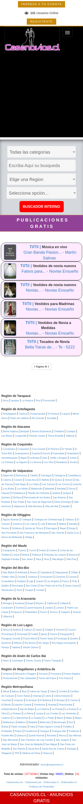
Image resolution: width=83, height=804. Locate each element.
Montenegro (59, 722)
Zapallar (65, 506)
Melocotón (45, 722)
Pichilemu (17, 528)
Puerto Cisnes (33, 660)
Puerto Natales (72, 673)
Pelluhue (36, 554)
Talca (38, 559)
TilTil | (35, 247)
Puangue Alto (59, 731)
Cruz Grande (39, 449)
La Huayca (27, 400)
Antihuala (22, 572)
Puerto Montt (30, 638)
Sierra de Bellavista (11, 537)
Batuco (15, 691)
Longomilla (21, 435)
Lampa (39, 713)
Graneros (18, 524)
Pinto (74, 581)
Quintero (6, 497)
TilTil (16, 753)
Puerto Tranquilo (53, 660)
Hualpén (21, 581)
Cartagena (60, 475)
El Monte (6, 704)
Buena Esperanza (41, 431)
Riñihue (18, 643)
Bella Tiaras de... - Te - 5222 (50, 347)
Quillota (56, 493)
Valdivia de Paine (31, 753)
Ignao (44, 634)
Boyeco (40, 603)
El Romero (54, 449)
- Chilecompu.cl (50, 782)
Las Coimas (48, 484)
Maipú (78, 718)
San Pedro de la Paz (51, 585)
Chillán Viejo (8, 576)
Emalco (43, 550)
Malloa (62, 524)
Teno (46, 559)
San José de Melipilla (31, 744)
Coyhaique (17, 660)
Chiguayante (61, 572)
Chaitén (49, 629)
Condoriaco (9, 449)
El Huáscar (54, 413)
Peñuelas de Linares (55, 554)
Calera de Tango (38, 691)
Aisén (6, 660)
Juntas (73, 457)
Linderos (6, 718)
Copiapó (70, 431)
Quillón (5, 585)
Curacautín (7, 607)
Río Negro (44, 643)
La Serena (35, 462)
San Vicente (57, 532)
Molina (25, 554)
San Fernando (9, 532)
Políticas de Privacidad (41, 786)
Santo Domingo (62, 502)
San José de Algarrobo (39, 502)
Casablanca (74, 475)
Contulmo (60, 576)
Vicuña (73, 462)
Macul (60, 718)
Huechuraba (65, 704)
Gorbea (20, 607)
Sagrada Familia (10, 559)
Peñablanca (18, 493)
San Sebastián (28, 678)
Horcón (46, 453)
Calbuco (28, 629)
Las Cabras (31, 524)
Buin (24, 691)
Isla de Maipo (27, 709)
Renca (62, 735)
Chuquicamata (37, 413)
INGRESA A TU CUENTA (41, 4)
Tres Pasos (65, 678)
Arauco (34, 572)
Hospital (52, 704)
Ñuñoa (4, 726)
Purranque (61, 638)
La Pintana (15, 713)
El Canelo (73, 700)
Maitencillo (36, 488)
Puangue (44, 731)
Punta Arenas (10, 678)
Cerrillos (62, 691)
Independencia (9, 709)
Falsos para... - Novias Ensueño (49, 271)
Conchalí (6, 700)
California (52, 603)
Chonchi (60, 629)
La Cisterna (43, 709)
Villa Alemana (35, 506)
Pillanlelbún (31, 612)
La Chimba (7, 462)
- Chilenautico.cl (68, 782)
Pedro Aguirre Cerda (49, 726)
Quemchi (6, 643)
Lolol (42, 524)
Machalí (52, 524)
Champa (37, 695)
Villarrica (7, 616)
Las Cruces (64, 484)
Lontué (16, 554)
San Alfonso (74, 735)
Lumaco (60, 607)
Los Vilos (49, 462)
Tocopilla (51, 418)
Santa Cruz (73, 532)
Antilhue (16, 629)
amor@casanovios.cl (52, 764)
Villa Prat (71, 559)
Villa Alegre (58, 559)
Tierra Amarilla (56, 435)
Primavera (56, 673)
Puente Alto (7, 735)
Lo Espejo (36, 718)
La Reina (28, 713)
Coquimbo (23, 449)
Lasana (66, 413)
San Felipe (19, 502)
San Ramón (19, 748)
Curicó (32, 550)
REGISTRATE (41, 21)
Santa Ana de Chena (53, 748)
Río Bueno (30, 643)
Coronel (72, 576)
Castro (38, 629)
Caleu (53, 691)
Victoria (77, 612)
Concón (18, 479)
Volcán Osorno (31, 647)
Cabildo (34, 475)
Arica (6, 400)
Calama (23, 413)
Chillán (74, 572)
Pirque (18, 731)
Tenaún (5, 647)
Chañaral (59, 431)
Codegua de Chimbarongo (48, 519)
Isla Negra (20, 484)
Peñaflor (67, 726)
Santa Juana (72, 585)
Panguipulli (66, 634)
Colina (47, 695)
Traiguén (65, 612)
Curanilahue (7, 581)
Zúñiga (28, 537)
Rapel (63, 528)
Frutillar (34, 634)
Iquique (15, 400)
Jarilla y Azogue (58, 457)
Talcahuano (7, 590)
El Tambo (67, 449)
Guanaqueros (22, 453)
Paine (32, 726)
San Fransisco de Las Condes (37, 740)
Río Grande (37, 418)
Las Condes (52, 713)
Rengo (72, 528)
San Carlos (32, 585)
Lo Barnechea (21, 718)
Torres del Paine (47, 678)
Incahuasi (34, 457)
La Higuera (22, 462)
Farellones (39, 704)
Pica (38, 400)
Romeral (73, 554)
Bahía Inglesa (10, 431)
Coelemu (32, 576)
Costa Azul (31, 479)
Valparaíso (19, 506)
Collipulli (64, 603)
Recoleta (51, 735)
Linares (53, 550)
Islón (44, 457)
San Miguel (51, 744)
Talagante (6, 753)
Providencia (30, 731)
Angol (30, 603)
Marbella (49, 488)
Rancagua (51, 528)
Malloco (21, 722)
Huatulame (73, 453)
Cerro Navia (23, 695)
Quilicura (21, 735)
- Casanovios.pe (32, 782)
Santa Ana (33, 748)
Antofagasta (9, 413)
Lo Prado (49, 718)
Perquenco (17, 612)
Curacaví (18, 700)
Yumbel (40, 590)
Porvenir (43, 673)
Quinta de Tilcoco (34, 528)
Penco (65, 581)
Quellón (74, 638)
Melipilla (32, 722)
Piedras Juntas (37, 435)
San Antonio (59, 497)
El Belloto (44, 479)
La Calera (34, 484)
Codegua (26, 519)
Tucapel (29, 590)
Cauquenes (9, 550)
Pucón (43, 612)
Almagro (7, 603)
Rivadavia (61, 462)
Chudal (21, 576)
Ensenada (22, 634)
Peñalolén (6, 731)
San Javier (27, 559)
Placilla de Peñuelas (39, 493)
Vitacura (47, 753)
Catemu (7, 479)
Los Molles (23, 488)
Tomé (19, 590)
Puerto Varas (47, 638)
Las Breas (6, 435)
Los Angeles (53, 581)
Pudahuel (74, 731)
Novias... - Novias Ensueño (50, 290)
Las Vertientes (69, 713)
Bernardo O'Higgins (25, 673)
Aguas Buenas (11, 519)
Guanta (36, 453)
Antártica (8, 673)
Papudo (5, 493)
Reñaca (17, 497)
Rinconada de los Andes (37, 497)
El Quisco (57, 479)
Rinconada (17, 585)
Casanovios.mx (14, 782)
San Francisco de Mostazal (34, 532)
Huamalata (58, 453)
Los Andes (8, 488)
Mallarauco (9, 722)
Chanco (22, 550)
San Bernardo (10, 740)
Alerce (6, 629)
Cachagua (46, 475)
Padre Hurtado (19, 726)
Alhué (6, 691)
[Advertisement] (41, 96)
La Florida (57, 709)
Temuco (54, 612)
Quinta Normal (36, 735)
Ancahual (20, 603)
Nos (71, 722)
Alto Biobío (9, 572)
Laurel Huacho (34, 607)
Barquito (24, 431)
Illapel (23, 457)
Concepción (46, 576)
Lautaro (49, 607)
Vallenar (70, 435)
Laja (31, 581)
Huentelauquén (9, 457)
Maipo (69, 718)
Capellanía (46, 572)
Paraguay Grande (11, 638)
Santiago (71, 748)
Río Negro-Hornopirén (64, 643)
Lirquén (40, 581)
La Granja (70, 709)
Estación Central (22, 704)
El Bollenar (45, 700)
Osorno (54, 634)
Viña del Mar (52, 506)
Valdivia (16, 647)
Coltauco (69, 519)
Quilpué (67, 493)
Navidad (61, 488)
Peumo (5, 528)
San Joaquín (62, 740)
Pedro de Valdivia (19, 418)
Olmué (71, 488)
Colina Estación (62, 695)
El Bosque (59, 700)
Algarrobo (8, 475)
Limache (77, 484)
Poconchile (49, 400)
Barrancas (21, 475)
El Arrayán (31, 700)
